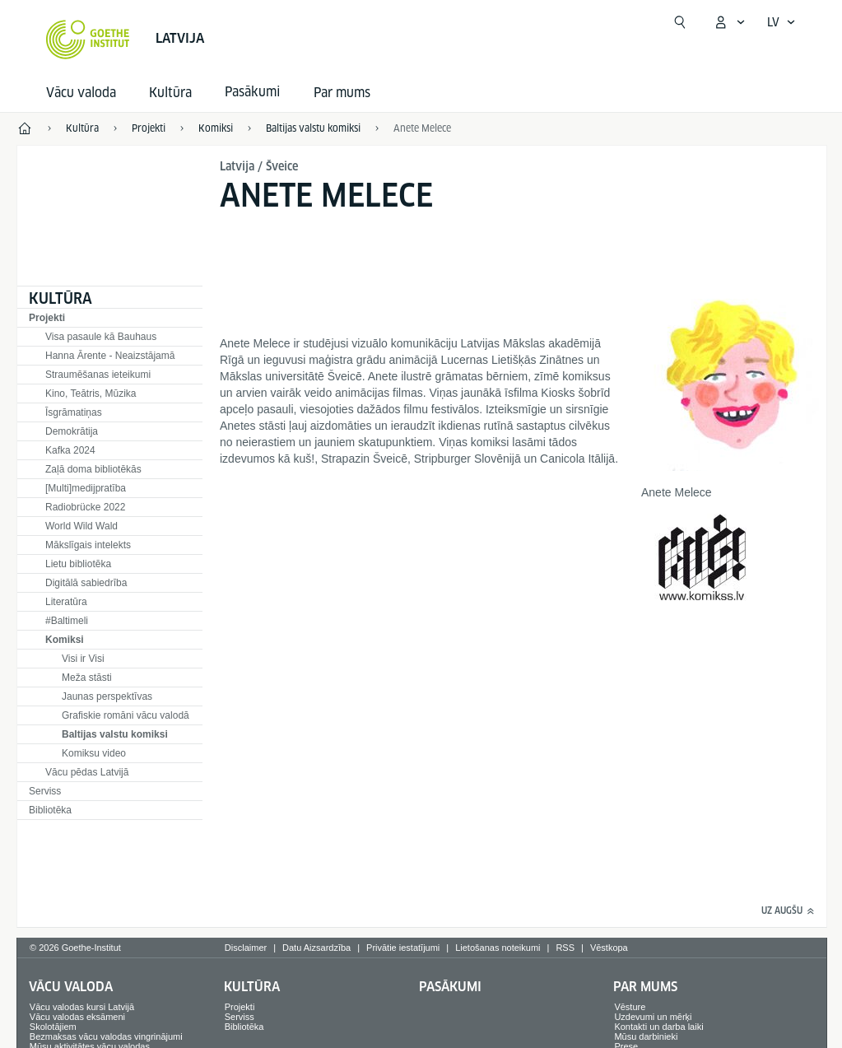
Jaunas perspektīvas (107, 696)
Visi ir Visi (83, 658)
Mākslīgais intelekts (88, 545)
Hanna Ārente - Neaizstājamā (109, 355)
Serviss (45, 791)
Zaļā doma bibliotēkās (93, 469)
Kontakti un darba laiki (658, 1027)
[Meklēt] (680, 22)
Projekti (47, 318)
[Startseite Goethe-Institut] (87, 39)
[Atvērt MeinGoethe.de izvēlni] (729, 22)
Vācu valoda (81, 92)
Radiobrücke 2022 (85, 507)
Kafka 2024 (70, 450)
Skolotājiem (53, 1027)
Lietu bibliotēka (78, 564)
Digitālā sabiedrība (86, 583)
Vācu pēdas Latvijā (86, 772)
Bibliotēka (50, 810)
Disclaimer (246, 948)
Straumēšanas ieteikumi (98, 374)
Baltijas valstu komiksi (115, 734)
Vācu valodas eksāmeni (77, 1017)
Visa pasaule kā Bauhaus (100, 336)
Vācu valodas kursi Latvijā (82, 1007)
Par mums (342, 92)
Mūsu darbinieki (645, 1036)
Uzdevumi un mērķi (652, 1017)
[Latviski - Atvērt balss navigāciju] (781, 22)
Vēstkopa (609, 948)
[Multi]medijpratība (85, 488)
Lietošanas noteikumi (497, 948)
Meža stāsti (87, 677)
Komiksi (64, 639)
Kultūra (170, 92)
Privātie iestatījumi (403, 948)
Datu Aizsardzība (316, 948)
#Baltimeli (66, 620)
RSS (565, 948)
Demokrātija (71, 431)
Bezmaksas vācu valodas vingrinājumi (106, 1036)
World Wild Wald (81, 526)
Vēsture (629, 1007)
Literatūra (66, 602)
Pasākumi (450, 986)
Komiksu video (94, 753)
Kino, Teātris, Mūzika (91, 393)
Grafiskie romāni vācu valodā (125, 715)
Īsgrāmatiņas (73, 412)
